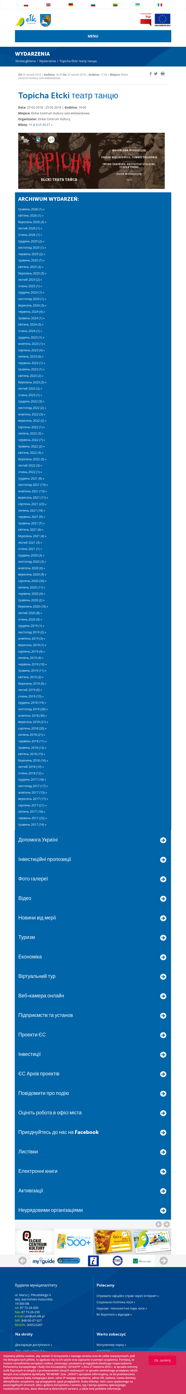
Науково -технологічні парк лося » (122, 1308)
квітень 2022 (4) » (31, 453)
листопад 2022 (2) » (32, 408)
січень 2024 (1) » (30, 331)
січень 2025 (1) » (30, 286)
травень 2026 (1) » (31, 209)
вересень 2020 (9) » (32, 574)
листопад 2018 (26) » (33, 709)
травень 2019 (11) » (32, 670)
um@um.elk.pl (34, 1316)
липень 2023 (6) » (31, 356)
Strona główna (25, 61)
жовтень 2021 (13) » (32, 491)
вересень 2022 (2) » (32, 420)
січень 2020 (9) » (30, 619)
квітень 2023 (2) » (31, 376)
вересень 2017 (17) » (33, 799)
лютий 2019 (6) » (30, 690)
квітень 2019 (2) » (31, 677)
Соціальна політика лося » (116, 1302)
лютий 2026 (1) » (30, 228)
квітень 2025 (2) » (31, 267)
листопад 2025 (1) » (32, 247)
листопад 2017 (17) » (33, 786)
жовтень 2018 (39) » (32, 715)
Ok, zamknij (162, 1360)
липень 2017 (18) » (31, 811)
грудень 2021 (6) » (31, 478)
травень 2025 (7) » (31, 260)
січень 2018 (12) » (31, 773)
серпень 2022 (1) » (31, 427)
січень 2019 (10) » (31, 696)
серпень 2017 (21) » (32, 805)
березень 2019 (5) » (32, 683)
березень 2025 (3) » (32, 273)
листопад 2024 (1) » (32, 299)
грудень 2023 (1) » (31, 337)
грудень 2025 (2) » (31, 241)
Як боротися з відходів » (114, 1314)
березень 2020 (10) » (33, 606)
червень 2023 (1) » (31, 363)
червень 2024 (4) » (31, 312)
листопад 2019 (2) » (32, 632)
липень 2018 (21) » (31, 735)
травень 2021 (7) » (31, 523)
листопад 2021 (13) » (33, 485)
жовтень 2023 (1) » (31, 344)
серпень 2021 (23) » (32, 504)
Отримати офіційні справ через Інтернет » (128, 1296)
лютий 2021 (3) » (30, 542)
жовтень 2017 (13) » (32, 792)
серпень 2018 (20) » (32, 728)
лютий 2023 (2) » (30, 388)
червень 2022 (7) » (31, 440)
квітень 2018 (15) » (31, 754)
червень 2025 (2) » (31, 254)
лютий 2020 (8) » (30, 613)
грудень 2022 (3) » (31, 401)
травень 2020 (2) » (31, 600)
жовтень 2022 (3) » (31, 414)
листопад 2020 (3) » (32, 561)
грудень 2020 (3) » (31, 555)
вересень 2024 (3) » (32, 305)
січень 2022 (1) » (30, 472)
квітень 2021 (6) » (31, 529)
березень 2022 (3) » (32, 459)
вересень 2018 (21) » (33, 722)
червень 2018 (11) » (32, 741)
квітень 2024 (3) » (31, 324)
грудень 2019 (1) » (31, 626)
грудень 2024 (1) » (31, 292)
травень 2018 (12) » (32, 748)
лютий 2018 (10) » (31, 767)
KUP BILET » (44, 125)
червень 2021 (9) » (31, 517)
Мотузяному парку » (111, 1345)
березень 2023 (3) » (32, 382)
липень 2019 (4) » (31, 658)
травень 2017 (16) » (32, 824)
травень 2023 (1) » (31, 369)
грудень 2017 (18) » (32, 779)
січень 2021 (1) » (30, 549)
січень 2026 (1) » (30, 235)
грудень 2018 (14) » (32, 702)
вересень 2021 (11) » (33, 497)
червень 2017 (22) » (32, 818)
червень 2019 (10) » (32, 664)
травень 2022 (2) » (31, 446)
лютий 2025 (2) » (30, 279)
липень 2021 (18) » (31, 510)
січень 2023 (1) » (30, 395)
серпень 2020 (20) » (32, 581)
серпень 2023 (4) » (31, 350)
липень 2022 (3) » (31, 433)
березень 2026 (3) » (32, 222)
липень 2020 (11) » (31, 587)
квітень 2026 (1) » (31, 215)
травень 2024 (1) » (31, 318)
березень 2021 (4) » (32, 536)
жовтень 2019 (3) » (31, 638)
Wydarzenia (47, 61)
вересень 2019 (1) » (32, 645)
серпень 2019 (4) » (31, 651)
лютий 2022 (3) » (30, 465)
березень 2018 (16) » (33, 760)
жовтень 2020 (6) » (31, 568)
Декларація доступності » (33, 1345)
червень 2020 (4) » (31, 594)
